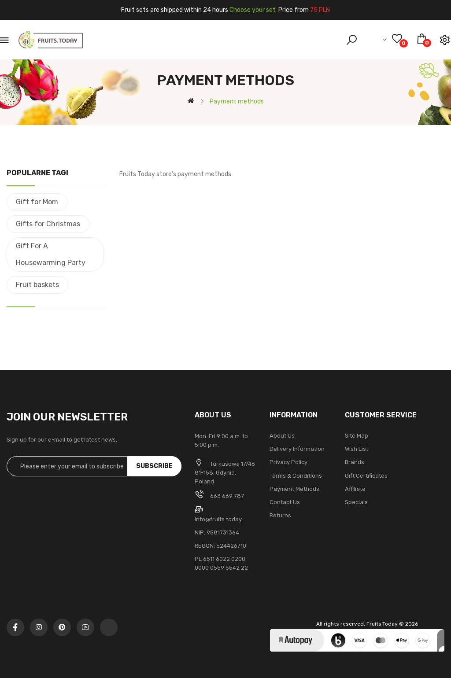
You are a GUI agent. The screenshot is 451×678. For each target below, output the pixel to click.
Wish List (356, 449)
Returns (280, 515)
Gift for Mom (37, 202)
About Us (282, 435)
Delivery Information (297, 449)
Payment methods (294, 489)
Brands (354, 462)
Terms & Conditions (296, 475)
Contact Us (285, 502)
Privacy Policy (288, 462)
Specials (356, 502)
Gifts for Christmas (48, 224)
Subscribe (154, 466)
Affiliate (355, 489)
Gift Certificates (366, 475)
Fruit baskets (37, 284)
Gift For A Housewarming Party (50, 254)
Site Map (356, 435)
